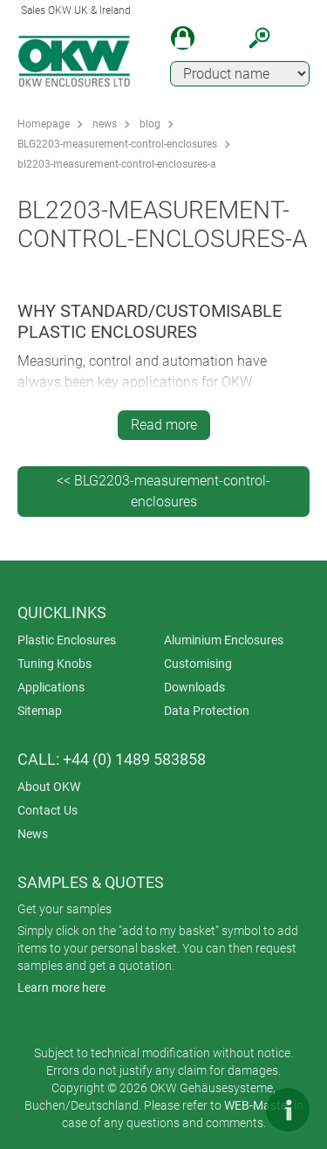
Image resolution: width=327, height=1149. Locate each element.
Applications (51, 687)
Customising (198, 664)
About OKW (48, 787)
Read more (164, 424)
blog (150, 124)
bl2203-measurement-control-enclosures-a (116, 164)
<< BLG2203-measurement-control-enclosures (163, 491)
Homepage (43, 124)
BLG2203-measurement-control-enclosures (117, 144)
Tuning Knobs (54, 664)
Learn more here (61, 987)
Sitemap (39, 711)
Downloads (194, 687)
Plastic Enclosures (66, 640)
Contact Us (47, 810)
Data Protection (206, 711)
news (104, 124)
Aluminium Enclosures (223, 640)
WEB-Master (257, 1105)
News (32, 834)
